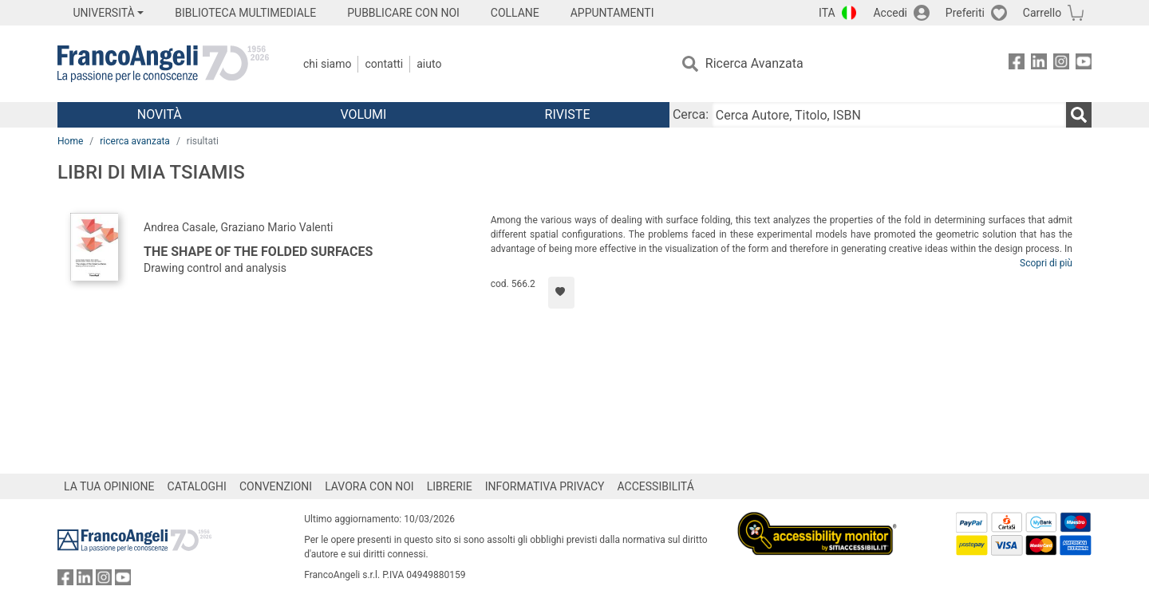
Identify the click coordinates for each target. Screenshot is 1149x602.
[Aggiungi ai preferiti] (561, 293)
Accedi (890, 12)
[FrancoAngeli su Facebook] (1017, 64)
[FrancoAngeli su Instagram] (1061, 64)
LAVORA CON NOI (369, 486)
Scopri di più (1046, 263)
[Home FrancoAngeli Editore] (163, 64)
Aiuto (429, 63)
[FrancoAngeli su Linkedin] (1039, 64)
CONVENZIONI (275, 486)
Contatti (384, 63)
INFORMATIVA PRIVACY (545, 486)
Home (70, 141)
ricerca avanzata (135, 141)
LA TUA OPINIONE (109, 486)
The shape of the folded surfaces (258, 251)
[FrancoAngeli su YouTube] (1084, 64)
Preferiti (965, 12)
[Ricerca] (1079, 115)
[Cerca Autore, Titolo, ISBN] (889, 115)
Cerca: (691, 114)
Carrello (1042, 12)
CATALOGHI (197, 486)
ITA (827, 12)
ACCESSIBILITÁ (656, 486)
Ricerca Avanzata (754, 63)
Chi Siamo (327, 63)
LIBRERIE (449, 486)
